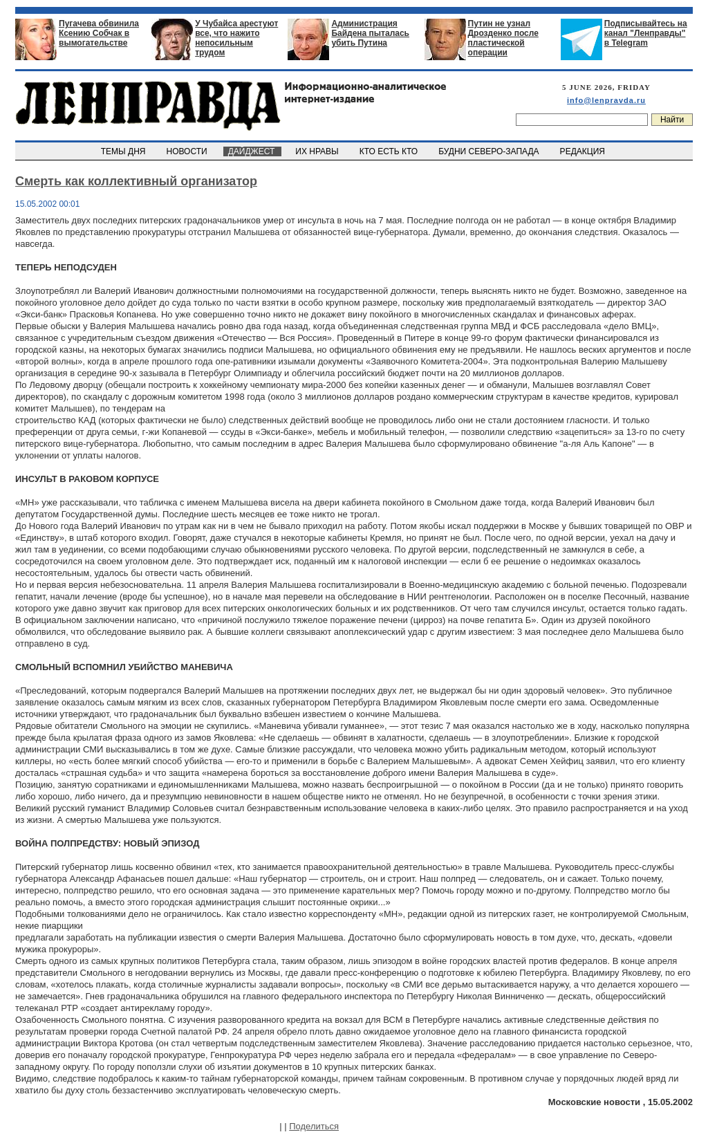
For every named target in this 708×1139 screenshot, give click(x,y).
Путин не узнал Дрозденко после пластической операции (503, 38)
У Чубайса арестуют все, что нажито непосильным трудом (236, 38)
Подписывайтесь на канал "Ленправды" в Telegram (645, 33)
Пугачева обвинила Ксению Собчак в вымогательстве (99, 33)
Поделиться (314, 1126)
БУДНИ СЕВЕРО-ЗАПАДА (490, 151)
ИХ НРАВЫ (318, 151)
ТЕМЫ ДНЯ (124, 151)
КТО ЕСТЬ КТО (390, 151)
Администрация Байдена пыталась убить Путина (370, 33)
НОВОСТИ (188, 151)
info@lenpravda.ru (606, 100)
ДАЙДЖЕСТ (252, 151)
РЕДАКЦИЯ (583, 151)
